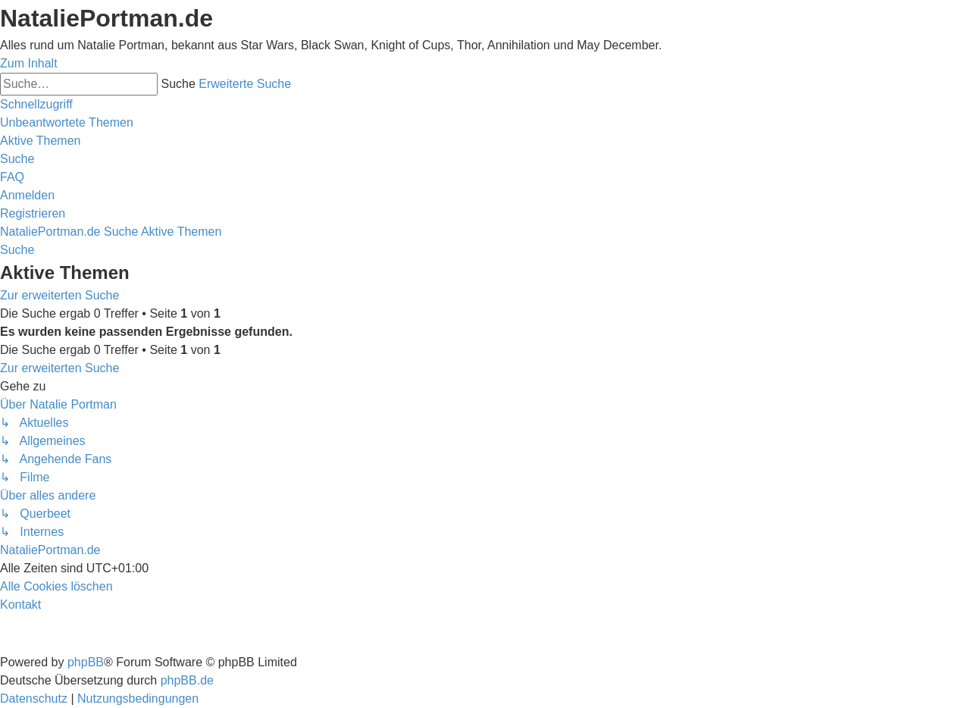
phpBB (85, 662)
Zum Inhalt (29, 63)
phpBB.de (187, 680)
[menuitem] (66, 122)
